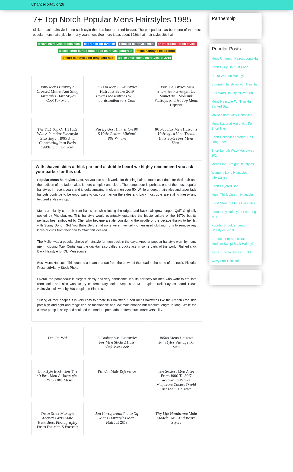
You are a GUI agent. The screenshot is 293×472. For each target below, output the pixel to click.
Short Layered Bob (225, 186)
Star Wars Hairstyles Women (232, 93)
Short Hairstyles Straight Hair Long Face (232, 139)
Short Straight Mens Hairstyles (233, 203)
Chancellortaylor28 (47, 4)
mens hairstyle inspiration (156, 50)
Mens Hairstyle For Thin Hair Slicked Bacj (232, 104)
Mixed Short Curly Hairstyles (231, 115)
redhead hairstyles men (136, 44)
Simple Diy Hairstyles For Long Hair (233, 214)
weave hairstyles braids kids (59, 44)
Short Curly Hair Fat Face (229, 67)
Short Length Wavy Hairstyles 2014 (232, 153)
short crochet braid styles (177, 44)
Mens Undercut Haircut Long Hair (235, 58)
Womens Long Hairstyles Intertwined (229, 175)
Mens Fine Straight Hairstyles (232, 164)
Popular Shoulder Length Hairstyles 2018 (229, 227)
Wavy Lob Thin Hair (225, 261)
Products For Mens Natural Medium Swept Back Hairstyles (233, 241)
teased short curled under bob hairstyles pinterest (95, 50)
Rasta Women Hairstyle (228, 76)
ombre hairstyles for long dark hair (88, 57)
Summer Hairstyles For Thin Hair (235, 84)
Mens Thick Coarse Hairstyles (233, 195)
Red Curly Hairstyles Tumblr (231, 252)
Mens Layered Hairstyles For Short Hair (232, 126)
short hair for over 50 (99, 44)
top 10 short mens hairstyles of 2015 (144, 57)
